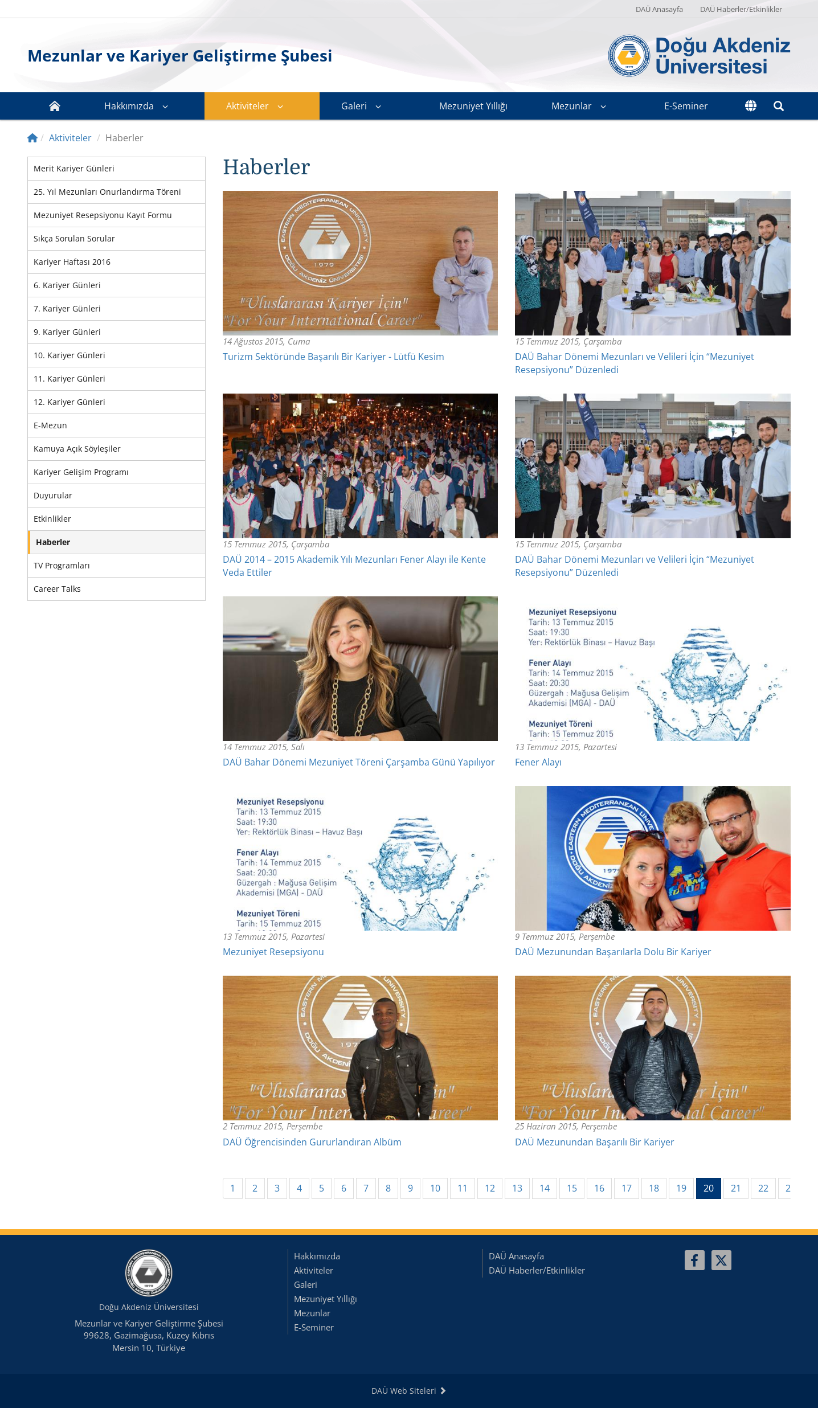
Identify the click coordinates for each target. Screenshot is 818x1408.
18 (654, 1188)
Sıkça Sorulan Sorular (74, 238)
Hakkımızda (129, 106)
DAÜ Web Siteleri (409, 1390)
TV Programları (62, 565)
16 (599, 1188)
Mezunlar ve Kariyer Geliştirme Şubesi (180, 55)
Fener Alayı (538, 762)
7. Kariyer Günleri (67, 308)
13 (517, 1188)
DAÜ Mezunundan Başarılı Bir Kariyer (594, 1142)
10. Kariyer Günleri (69, 355)
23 (791, 1188)
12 (490, 1188)
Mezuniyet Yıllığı (473, 106)
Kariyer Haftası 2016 (72, 261)
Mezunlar (571, 106)
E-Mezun (50, 425)
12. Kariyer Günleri (69, 401)
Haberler (53, 542)
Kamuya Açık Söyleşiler (77, 448)
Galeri (354, 106)
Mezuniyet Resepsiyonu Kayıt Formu (103, 215)
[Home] (32, 138)
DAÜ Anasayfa (659, 9)
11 (462, 1188)
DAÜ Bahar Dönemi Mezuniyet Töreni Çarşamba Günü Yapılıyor (359, 762)
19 (681, 1188)
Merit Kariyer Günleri (74, 168)
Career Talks (57, 588)
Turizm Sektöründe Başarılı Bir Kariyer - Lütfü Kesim (333, 356)
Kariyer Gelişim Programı (81, 471)
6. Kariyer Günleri (67, 285)
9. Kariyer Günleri (67, 331)
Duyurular (53, 495)
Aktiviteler (247, 106)
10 (435, 1188)
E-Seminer (686, 106)
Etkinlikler (52, 518)
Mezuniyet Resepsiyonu (273, 952)
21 (736, 1188)
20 (712, 1187)
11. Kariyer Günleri (69, 378)
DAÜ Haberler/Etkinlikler (741, 9)
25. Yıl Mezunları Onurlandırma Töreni (107, 191)
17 (626, 1188)
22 (763, 1188)
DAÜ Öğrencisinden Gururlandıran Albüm (312, 1142)
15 (572, 1188)
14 (544, 1188)
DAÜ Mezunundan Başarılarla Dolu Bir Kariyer (613, 952)
